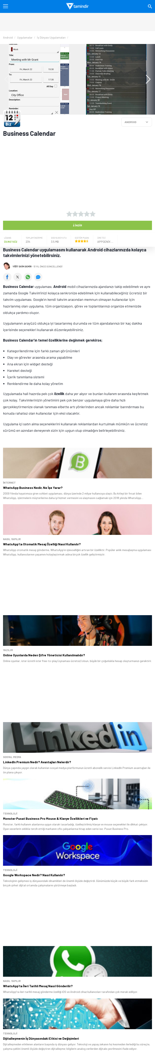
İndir (77, 225)
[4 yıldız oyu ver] (87, 214)
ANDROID (130, 122)
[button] (146, 79)
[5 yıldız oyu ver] (92, 214)
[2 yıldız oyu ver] (75, 214)
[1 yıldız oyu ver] (69, 214)
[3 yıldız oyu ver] (81, 214)
